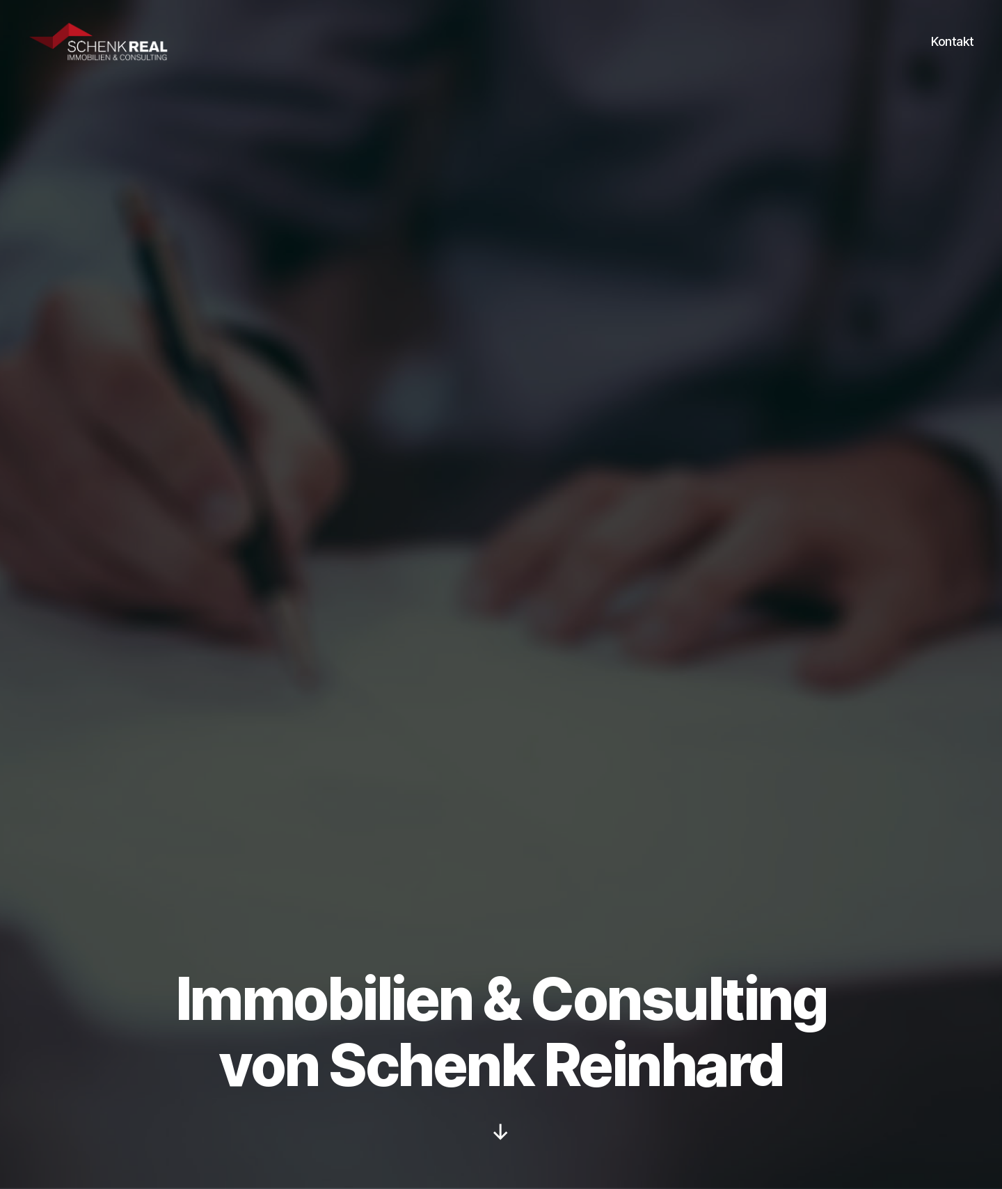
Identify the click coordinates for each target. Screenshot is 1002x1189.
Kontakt (952, 50)
